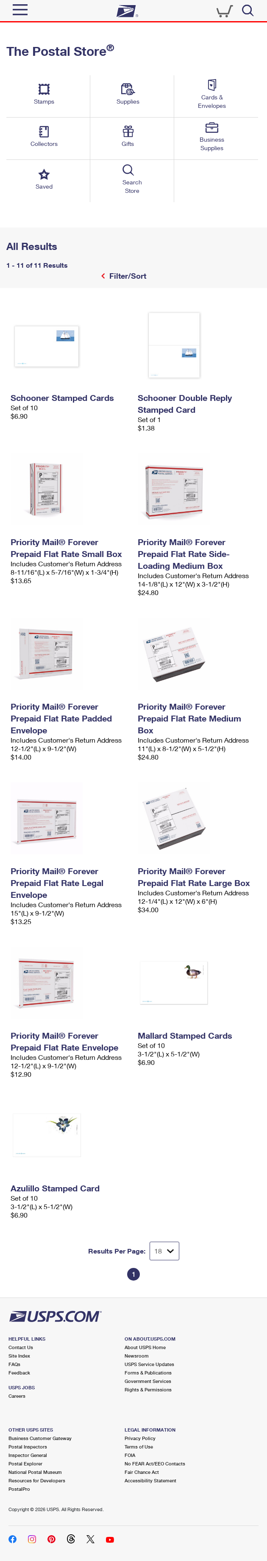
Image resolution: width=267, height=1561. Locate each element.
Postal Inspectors (27, 1446)
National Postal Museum (35, 1472)
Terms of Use (139, 1446)
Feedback (19, 1372)
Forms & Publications (148, 1372)
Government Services (148, 1381)
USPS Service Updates (149, 1364)
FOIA (130, 1455)
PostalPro (19, 1489)
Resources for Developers (36, 1480)
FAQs (14, 1364)
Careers (16, 1396)
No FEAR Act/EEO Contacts (155, 1463)
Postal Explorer (25, 1463)
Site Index (19, 1355)
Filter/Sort (126, 275)
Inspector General (27, 1455)
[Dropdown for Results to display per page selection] (164, 1251)
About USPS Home (145, 1347)
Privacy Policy (140, 1438)
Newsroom (137, 1355)
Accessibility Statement (150, 1480)
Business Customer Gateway (40, 1438)
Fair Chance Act (142, 1472)
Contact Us (20, 1347)
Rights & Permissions (148, 1389)
